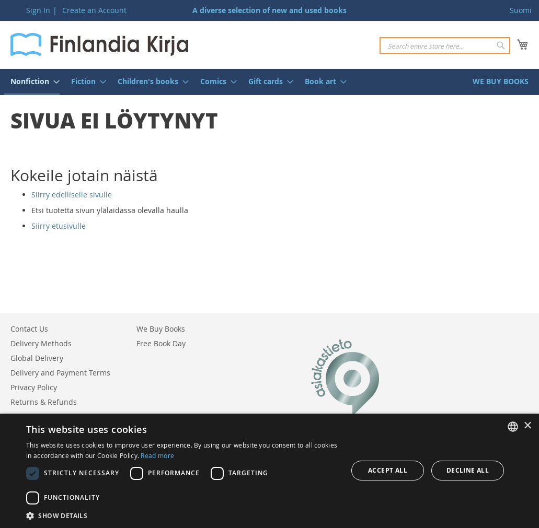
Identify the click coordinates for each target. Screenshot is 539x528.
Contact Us (29, 329)
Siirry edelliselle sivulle (71, 195)
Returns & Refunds (43, 402)
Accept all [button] (387, 470)
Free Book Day (161, 343)
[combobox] (445, 45)
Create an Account (94, 10)
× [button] (527, 426)
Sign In (38, 10)
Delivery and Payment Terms (60, 373)
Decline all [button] (467, 470)
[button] (182, 515)
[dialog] (269, 471)
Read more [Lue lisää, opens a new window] (157, 455)
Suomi (521, 10)
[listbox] (513, 426)
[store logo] (99, 44)
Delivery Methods (41, 343)
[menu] (269, 82)
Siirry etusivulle (58, 226)
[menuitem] (32, 82)
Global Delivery (36, 358)
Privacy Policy (33, 387)
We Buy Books (160, 329)
